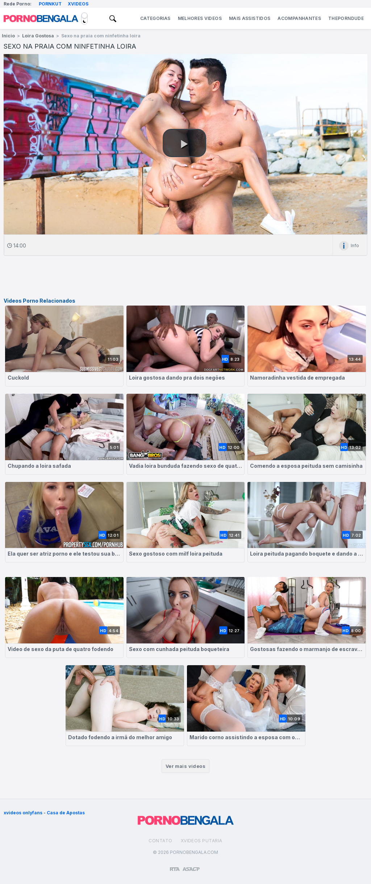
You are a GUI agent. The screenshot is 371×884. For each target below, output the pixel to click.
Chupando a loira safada (39, 466)
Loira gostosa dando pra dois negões (177, 378)
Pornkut (50, 4)
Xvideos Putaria (201, 840)
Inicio (8, 35)
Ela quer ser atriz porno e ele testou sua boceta (64, 554)
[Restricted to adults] (175, 866)
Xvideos (78, 4)
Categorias (155, 18)
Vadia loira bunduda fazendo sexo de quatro (185, 466)
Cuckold (18, 378)
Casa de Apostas (66, 812)
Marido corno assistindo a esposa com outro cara (246, 737)
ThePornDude (346, 18)
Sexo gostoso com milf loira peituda (175, 554)
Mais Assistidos (249, 18)
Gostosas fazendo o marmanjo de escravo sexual (306, 649)
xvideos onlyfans (23, 812)
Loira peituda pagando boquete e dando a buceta (306, 554)
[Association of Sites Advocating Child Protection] (191, 866)
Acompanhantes (299, 18)
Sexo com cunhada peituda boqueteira (179, 649)
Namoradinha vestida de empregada (297, 378)
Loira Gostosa (38, 35)
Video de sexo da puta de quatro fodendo (60, 649)
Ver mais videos (185, 766)
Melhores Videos (200, 18)
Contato (160, 840)
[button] (184, 143)
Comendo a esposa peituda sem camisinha (306, 466)
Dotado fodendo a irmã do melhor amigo (120, 737)
